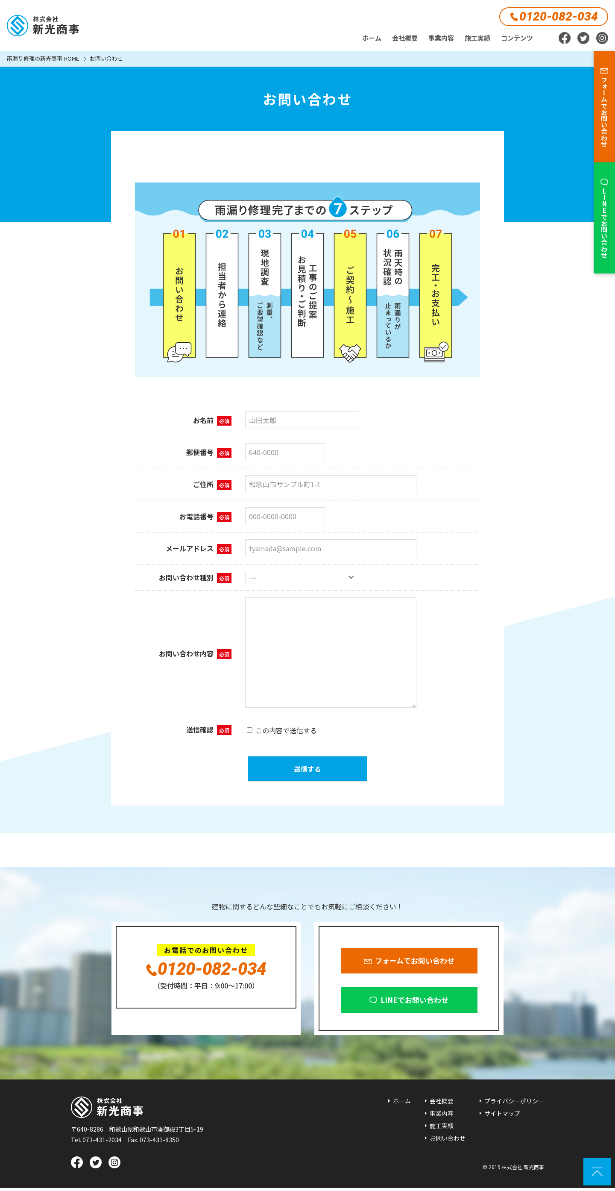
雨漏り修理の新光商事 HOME (43, 59)
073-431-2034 (102, 1142)
